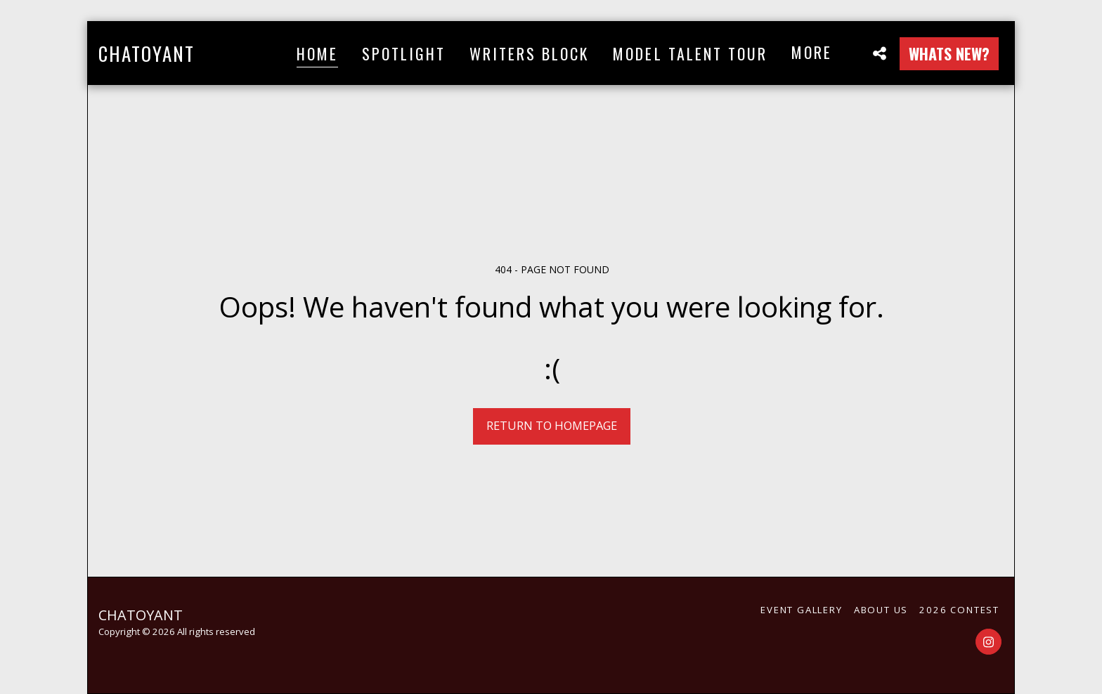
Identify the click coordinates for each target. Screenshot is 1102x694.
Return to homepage (551, 425)
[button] (879, 53)
